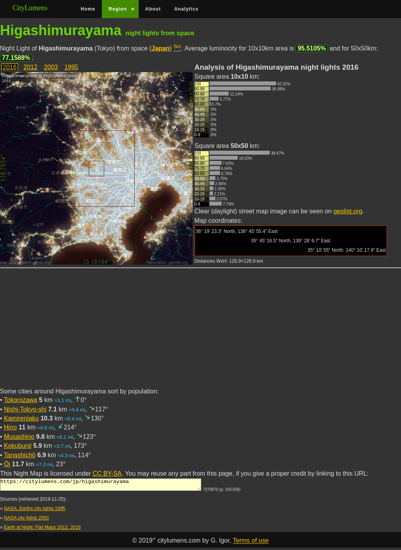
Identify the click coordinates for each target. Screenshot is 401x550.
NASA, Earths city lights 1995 (34, 511)
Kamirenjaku (21, 418)
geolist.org (347, 211)
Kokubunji (17, 445)
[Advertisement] (200, 332)
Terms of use (251, 543)
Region (117, 9)
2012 (30, 67)
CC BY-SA (107, 473)
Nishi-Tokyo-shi (25, 409)
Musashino (19, 436)
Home (88, 9)
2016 (10, 67)
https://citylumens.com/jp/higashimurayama (100, 485)
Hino (10, 427)
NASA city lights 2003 (26, 520)
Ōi (7, 464)
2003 (51, 67)
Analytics (186, 9)
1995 (71, 67)
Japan (161, 48)
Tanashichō (20, 455)
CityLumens (30, 8)
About (153, 9)
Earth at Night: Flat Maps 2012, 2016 (42, 529)
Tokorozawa (20, 400)
